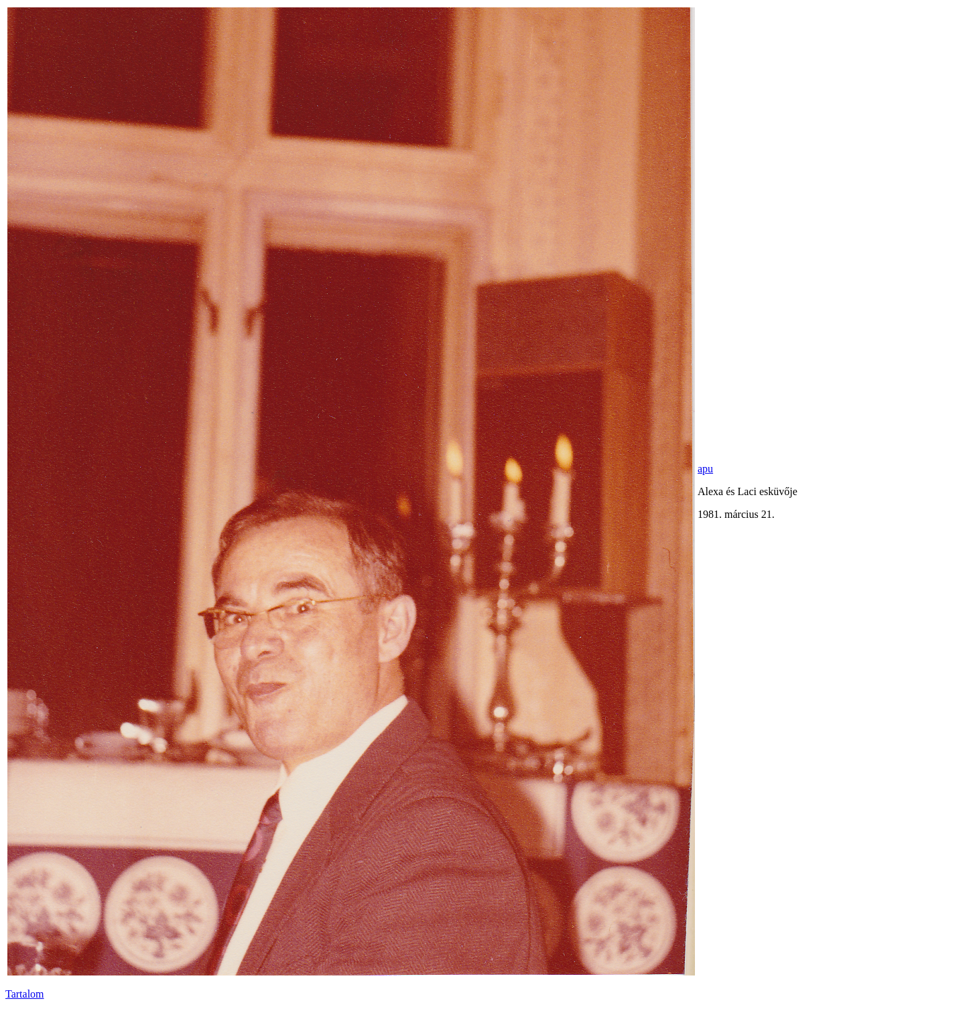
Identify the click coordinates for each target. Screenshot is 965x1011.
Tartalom (24, 994)
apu (705, 468)
